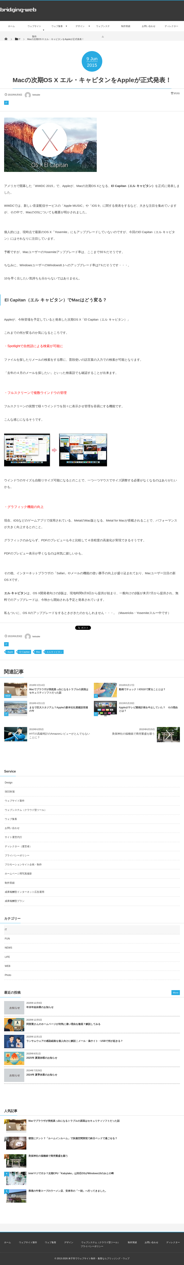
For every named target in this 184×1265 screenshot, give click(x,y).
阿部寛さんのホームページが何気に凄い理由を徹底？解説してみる (63, 1024)
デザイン (68, 1242)
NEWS (8, 947)
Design (8, 782)
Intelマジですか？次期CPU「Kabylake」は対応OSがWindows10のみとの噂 (71, 1173)
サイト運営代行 (13, 837)
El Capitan (24, 652)
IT (6, 103)
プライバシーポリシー (17, 855)
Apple (10, 652)
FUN (7, 938)
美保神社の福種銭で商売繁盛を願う (133, 733)
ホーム (7, 1242)
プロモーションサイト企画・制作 (23, 864)
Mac (38, 652)
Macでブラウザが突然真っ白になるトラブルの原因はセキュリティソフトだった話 (74, 1120)
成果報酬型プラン (14, 901)
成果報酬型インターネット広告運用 (24, 891)
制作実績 (10, 882)
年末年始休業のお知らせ (40, 1007)
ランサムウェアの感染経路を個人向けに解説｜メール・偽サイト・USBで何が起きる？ (74, 1041)
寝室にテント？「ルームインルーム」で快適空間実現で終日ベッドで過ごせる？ (72, 1138)
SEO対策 (10, 791)
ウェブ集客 (11, 819)
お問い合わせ (12, 828)
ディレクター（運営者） (18, 846)
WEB (7, 699)
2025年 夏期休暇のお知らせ (41, 1057)
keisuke (32, 94)
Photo (8, 975)
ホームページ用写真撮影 (18, 873)
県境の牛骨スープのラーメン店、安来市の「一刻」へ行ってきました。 (67, 1190)
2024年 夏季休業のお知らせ (41, 1074)
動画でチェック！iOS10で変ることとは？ (142, 692)
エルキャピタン (54, 652)
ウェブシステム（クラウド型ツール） (26, 810)
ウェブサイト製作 (14, 800)
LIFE (7, 957)
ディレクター (173, 1242)
